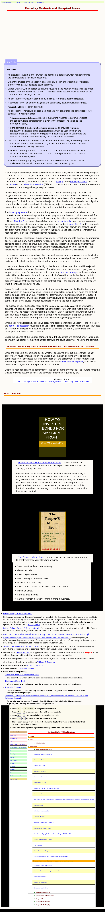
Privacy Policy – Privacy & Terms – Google (21, 628)
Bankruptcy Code (78, 181)
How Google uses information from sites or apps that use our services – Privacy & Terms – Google (46, 634)
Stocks (12, 773)
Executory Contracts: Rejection (77, 381)
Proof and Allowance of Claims (43, 839)
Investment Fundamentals (18, 748)
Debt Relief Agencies (40, 771)
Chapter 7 (19, 221)
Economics (14, 779)
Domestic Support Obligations (43, 851)
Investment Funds (16, 751)
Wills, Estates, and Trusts (18, 744)
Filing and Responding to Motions (43, 822)
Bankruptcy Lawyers (40, 783)
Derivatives (14, 760)
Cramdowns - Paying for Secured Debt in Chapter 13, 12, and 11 (52, 834)
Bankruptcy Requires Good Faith (43, 754)
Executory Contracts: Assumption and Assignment (48, 871)
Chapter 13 (71, 224)
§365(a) (59, 181)
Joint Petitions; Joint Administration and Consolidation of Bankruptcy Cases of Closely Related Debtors (64, 800)
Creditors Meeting (39, 817)
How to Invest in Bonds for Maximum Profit (39, 462)
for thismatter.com (17, 613)
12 (80, 224)
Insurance (13, 735)
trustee (12, 184)
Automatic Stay (38, 805)
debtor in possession (33, 184)
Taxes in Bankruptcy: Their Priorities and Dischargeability (38, 381)
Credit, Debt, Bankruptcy (18, 732)
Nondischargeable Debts (41, 888)
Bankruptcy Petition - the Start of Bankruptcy (47, 788)
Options (13, 769)
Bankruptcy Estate (39, 794)
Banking (13, 754)
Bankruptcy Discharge (40, 882)
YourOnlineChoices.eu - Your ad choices (21, 646)
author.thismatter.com (25, 668)
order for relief (65, 221)
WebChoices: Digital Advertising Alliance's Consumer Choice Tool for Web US (37, 637)
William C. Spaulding (46, 662)
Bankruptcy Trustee (39, 765)
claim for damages (69, 272)
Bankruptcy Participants (41, 760)
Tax (12, 741)
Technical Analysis (16, 776)
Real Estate (14, 738)
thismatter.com (23, 652)
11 (87, 224)
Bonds (12, 757)
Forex (12, 763)
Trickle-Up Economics (13, 687)
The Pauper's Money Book (31, 557)
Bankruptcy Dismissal (40, 877)
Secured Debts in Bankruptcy (42, 828)
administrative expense (71, 361)
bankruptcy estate (18, 212)
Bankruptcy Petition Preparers (43, 777)
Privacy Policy (34, 624)
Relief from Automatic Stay (42, 811)
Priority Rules (38, 845)
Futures (13, 766)
